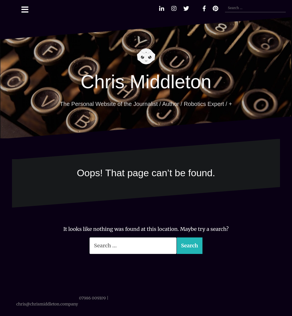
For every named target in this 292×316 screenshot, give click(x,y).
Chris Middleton (146, 81)
